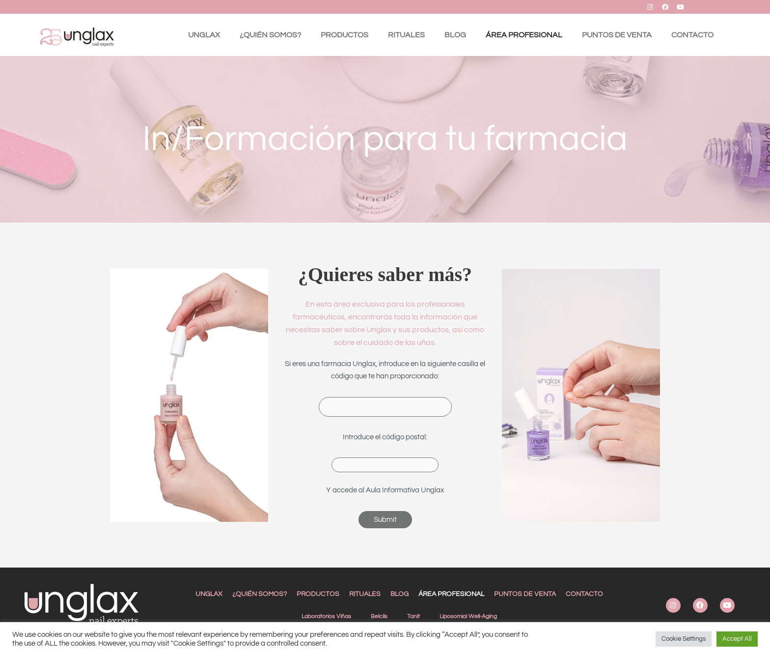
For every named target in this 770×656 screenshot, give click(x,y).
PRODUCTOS (344, 35)
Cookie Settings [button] (683, 638)
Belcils (379, 616)
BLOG (455, 35)
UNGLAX (204, 35)
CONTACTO (692, 35)
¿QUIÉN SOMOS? (270, 35)
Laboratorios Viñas (326, 616)
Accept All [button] (737, 638)
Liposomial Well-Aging (468, 616)
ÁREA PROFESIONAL (524, 35)
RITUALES (406, 35)
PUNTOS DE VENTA (617, 35)
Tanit (413, 616)
